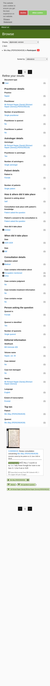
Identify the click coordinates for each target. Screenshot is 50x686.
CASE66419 (13, 451)
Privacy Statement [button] (8, 20)
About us (5, 27)
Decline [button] (23, 13)
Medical (11, 484)
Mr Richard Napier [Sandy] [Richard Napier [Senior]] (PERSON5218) (28, 489)
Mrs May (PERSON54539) (27, 454)
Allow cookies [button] (37, 13)
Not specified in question (26, 484)
